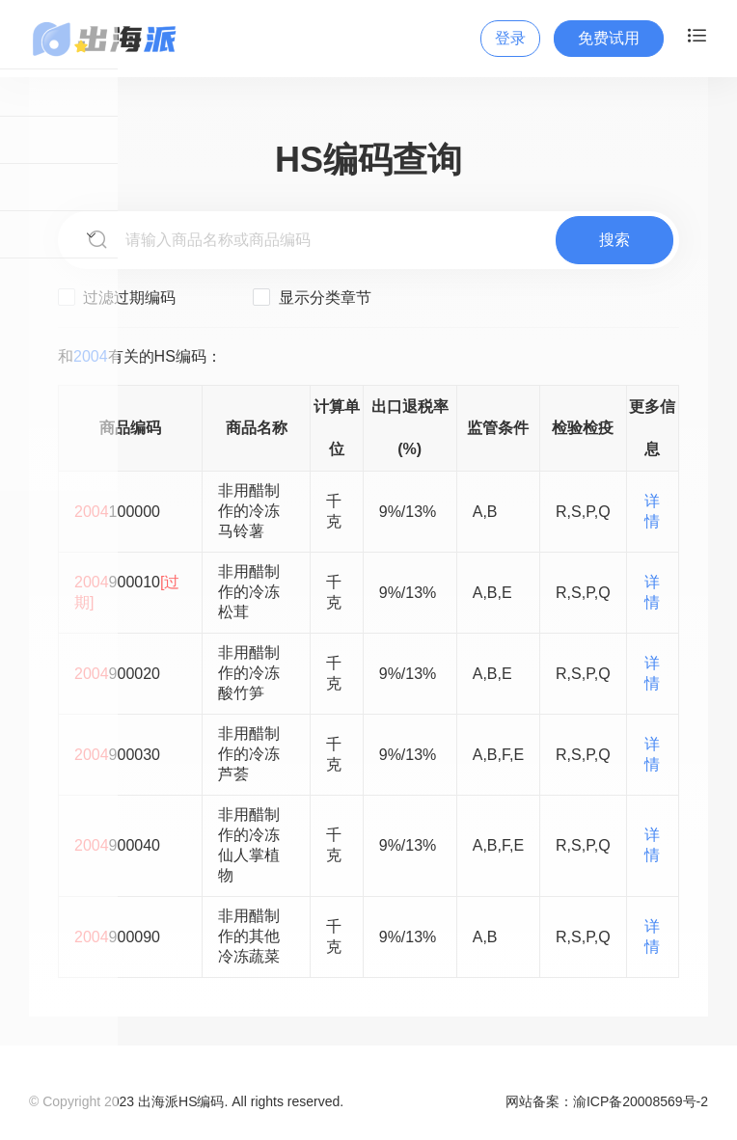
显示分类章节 (311, 297)
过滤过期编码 (117, 297)
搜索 (614, 239)
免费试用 (609, 38)
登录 (510, 38)
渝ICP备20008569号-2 (640, 1101)
